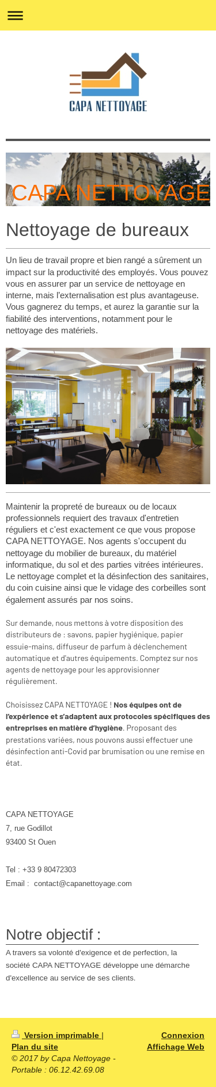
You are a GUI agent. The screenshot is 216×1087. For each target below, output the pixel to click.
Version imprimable (56, 1035)
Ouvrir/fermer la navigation (108, 15)
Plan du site (35, 1046)
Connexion (182, 1035)
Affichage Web (175, 1046)
